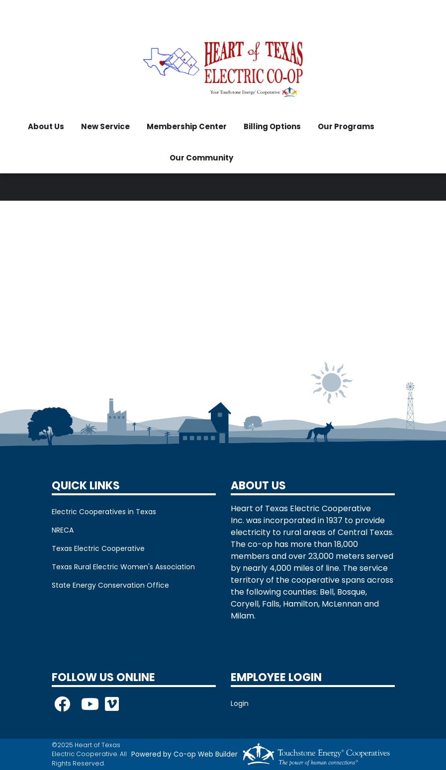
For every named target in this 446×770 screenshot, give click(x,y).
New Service (105, 126)
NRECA (63, 530)
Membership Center (187, 126)
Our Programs (346, 126)
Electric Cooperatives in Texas (104, 512)
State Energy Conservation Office (110, 585)
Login (240, 703)
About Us (46, 126)
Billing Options (272, 126)
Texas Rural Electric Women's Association (123, 567)
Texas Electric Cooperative (98, 548)
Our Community (201, 158)
